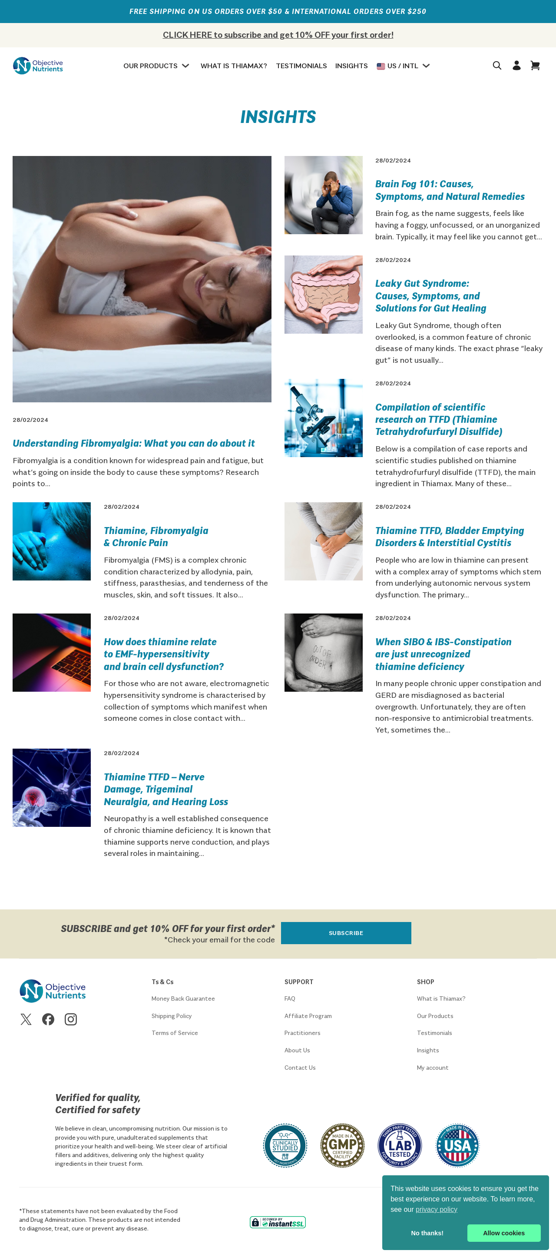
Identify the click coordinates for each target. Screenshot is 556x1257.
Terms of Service (175, 1032)
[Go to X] (26, 1021)
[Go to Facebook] (48, 1021)
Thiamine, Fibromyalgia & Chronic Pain (156, 536)
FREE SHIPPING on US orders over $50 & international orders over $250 (278, 11)
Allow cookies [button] (504, 1233)
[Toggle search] (497, 65)
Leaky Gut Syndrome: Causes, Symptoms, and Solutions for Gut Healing (430, 295)
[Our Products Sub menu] (186, 65)
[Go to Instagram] (71, 1021)
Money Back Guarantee (183, 998)
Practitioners (303, 1032)
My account (433, 1067)
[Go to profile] (516, 65)
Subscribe (346, 932)
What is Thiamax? (234, 65)
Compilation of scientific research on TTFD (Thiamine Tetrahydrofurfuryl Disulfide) (439, 419)
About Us (297, 1050)
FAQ (290, 998)
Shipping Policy (172, 1015)
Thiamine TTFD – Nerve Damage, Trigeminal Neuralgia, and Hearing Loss (166, 788)
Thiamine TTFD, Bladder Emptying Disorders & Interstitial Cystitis (449, 536)
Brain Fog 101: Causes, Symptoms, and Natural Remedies (450, 189)
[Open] (537, 65)
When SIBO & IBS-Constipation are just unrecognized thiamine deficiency (443, 653)
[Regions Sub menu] (427, 65)
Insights (351, 65)
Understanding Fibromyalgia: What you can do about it (134, 443)
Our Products (150, 65)
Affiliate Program (308, 1015)
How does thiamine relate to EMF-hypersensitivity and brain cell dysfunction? (164, 653)
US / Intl (397, 66)
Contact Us (300, 1067)
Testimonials (301, 65)
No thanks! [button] (427, 1233)
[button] (535, 65)
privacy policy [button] (436, 1209)
